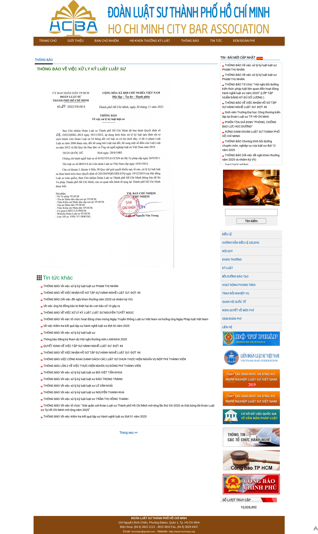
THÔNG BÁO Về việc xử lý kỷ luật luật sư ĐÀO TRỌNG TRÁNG (83, 379)
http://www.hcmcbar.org (182, 531)
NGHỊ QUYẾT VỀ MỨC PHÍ (238, 310)
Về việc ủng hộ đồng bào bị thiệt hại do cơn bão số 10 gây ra (81, 306)
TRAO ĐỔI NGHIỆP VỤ (235, 293)
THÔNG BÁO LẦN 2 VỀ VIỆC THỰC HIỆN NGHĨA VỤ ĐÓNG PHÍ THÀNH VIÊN (92, 365)
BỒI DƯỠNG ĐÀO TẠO (235, 276)
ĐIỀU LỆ (227, 234)
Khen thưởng (232, 259)
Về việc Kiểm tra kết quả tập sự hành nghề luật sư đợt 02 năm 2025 (86, 326)
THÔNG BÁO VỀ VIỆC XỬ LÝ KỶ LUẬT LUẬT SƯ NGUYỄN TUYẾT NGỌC (88, 312)
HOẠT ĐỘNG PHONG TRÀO (238, 285)
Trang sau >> (128, 432)
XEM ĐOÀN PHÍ (231, 318)
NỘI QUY (227, 251)
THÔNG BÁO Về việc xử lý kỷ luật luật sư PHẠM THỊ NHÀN (80, 286)
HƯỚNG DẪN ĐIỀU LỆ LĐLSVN (240, 242)
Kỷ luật (227, 268)
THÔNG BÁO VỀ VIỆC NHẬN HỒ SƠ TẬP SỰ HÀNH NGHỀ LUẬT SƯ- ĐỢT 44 (91, 352)
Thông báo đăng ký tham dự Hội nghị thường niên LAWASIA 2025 (85, 339)
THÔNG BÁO (44, 60)
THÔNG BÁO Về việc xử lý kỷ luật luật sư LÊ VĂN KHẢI (78, 385)
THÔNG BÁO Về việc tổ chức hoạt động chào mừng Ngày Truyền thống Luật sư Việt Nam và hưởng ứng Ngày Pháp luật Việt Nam (125, 319)
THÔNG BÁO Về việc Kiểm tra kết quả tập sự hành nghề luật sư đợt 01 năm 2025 (95, 416)
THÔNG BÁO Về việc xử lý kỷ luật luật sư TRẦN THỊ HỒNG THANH (85, 399)
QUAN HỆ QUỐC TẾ (234, 302)
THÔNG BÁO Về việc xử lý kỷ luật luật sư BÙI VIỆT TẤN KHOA (82, 372)
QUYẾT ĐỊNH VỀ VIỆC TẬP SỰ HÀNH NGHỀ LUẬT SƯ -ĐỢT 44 (83, 346)
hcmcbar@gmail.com (143, 531)
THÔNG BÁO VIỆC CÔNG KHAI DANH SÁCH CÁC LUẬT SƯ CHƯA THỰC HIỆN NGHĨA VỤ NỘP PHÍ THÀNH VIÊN (114, 359)
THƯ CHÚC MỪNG (236, 165)
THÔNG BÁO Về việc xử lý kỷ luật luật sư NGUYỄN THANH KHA (83, 392)
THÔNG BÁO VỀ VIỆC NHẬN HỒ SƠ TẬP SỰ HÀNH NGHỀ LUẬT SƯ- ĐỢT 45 (91, 292)
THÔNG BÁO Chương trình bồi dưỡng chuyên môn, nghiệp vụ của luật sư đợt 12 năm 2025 (249, 146)
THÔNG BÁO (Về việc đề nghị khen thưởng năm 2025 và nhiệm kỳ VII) (88, 299)
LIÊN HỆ (227, 327)
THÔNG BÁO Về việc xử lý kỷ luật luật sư (69, 332)
